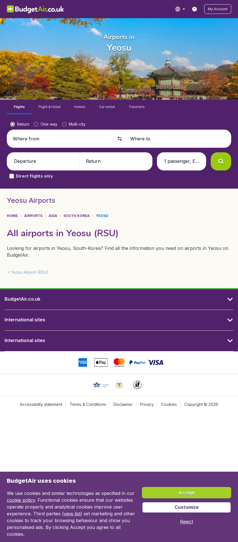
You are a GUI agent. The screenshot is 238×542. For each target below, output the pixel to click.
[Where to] (177, 158)
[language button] (183, 9)
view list (72, 513)
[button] (219, 9)
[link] (197, 9)
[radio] (19, 143)
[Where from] (60, 158)
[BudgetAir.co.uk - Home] (34, 9)
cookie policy (21, 500)
